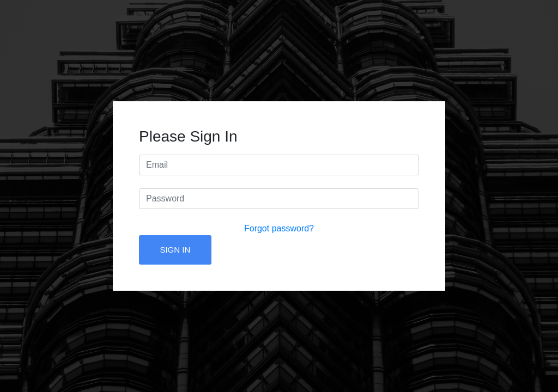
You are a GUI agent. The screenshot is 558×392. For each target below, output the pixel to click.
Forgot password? (279, 228)
